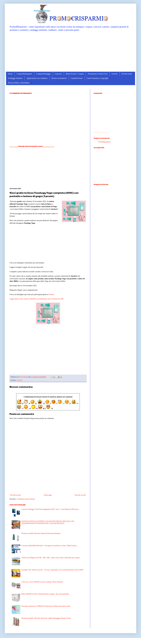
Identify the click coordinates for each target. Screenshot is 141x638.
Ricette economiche (59, 78)
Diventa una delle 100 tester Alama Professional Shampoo (40, 533)
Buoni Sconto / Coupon (75, 74)
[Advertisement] (70, 51)
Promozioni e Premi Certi (97, 74)
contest (51, 294)
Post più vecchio (80, 495)
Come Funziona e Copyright (97, 78)
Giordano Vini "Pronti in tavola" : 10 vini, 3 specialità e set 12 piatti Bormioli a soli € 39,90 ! (52, 570)
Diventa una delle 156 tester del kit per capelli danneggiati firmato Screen (46, 618)
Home (10, 74)
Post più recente (15, 495)
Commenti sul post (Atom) (26, 499)
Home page (48, 495)
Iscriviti (114, 74)
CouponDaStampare (24, 74)
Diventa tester (127, 74)
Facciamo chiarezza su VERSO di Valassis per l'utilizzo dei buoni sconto (45, 606)
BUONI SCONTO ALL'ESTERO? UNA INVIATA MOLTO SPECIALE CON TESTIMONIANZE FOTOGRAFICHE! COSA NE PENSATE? (47, 522)
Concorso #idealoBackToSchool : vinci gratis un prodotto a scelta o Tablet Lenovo (49, 545)
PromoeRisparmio (104, 142)
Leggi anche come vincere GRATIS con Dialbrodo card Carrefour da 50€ (36, 299)
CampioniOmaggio (43, 74)
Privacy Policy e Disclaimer (18, 83)
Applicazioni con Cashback (36, 78)
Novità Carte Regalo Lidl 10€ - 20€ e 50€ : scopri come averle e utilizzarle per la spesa (50, 558)
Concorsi (58, 74)
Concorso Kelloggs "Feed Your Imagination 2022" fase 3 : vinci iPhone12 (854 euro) (49, 509)
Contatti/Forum (76, 78)
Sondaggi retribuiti (15, 78)
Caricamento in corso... (101, 132)
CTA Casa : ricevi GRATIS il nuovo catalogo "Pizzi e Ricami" (42, 582)
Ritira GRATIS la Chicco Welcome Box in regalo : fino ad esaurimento (45, 594)
